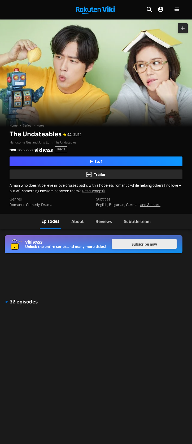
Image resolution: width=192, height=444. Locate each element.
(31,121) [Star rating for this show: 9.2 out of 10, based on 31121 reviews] (77, 134)
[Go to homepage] (95, 9)
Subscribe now (144, 244)
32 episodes (25, 150)
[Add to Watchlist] (183, 28)
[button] (176, 9)
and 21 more (150, 204)
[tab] (50, 221)
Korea (40, 125)
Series (27, 125)
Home (14, 125)
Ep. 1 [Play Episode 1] (96, 161)
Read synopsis (93, 191)
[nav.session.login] (160, 9)
